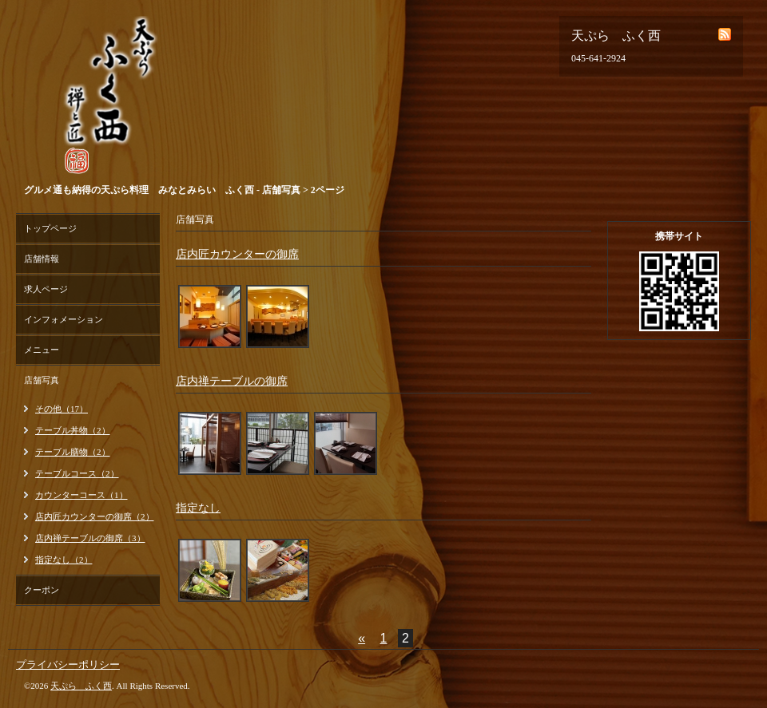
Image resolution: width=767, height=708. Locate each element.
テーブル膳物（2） (72, 452)
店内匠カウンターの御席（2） (94, 516)
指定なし (198, 508)
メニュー (41, 349)
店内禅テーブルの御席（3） (90, 538)
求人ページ (46, 289)
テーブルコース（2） (77, 473)
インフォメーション (63, 319)
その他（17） (61, 408)
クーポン (41, 590)
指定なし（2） (64, 559)
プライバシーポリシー (68, 664)
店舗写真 (41, 380)
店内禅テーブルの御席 (232, 381)
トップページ (50, 228)
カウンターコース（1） (81, 495)
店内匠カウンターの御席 (237, 254)
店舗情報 (41, 258)
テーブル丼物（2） (72, 430)
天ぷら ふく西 (81, 685)
